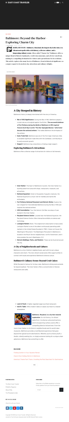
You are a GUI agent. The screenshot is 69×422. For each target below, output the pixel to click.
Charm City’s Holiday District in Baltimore (27, 356)
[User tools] (61, 37)
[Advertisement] (34, 18)
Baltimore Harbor (11, 71)
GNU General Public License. (35, 417)
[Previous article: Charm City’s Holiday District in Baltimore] (35, 364)
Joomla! (8, 417)
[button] (6, 2)
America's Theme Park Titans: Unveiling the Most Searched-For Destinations (38, 359)
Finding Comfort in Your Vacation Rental (27, 352)
